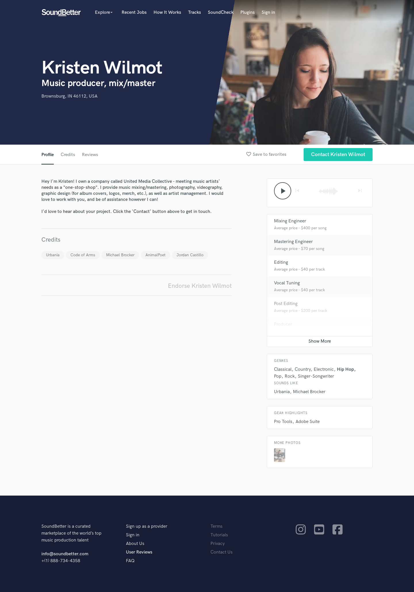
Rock (290, 376)
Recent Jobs (134, 12)
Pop (277, 376)
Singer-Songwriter (316, 376)
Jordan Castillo (190, 255)
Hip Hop (345, 369)
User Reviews (139, 552)
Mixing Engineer (290, 221)
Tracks (194, 12)
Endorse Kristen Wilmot (200, 286)
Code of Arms (82, 255)
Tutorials (219, 535)
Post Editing (286, 303)
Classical (283, 369)
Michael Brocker (120, 255)
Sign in (268, 12)
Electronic (324, 369)
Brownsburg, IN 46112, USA (69, 96)
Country (302, 369)
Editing (281, 262)
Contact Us (221, 552)
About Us (135, 543)
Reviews (90, 155)
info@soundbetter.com (64, 554)
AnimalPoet (155, 255)
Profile (47, 155)
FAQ (130, 561)
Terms (216, 526)
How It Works (167, 12)
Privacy (217, 543)
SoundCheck (220, 12)
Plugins (247, 12)
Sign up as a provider (146, 526)
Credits (68, 155)
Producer (283, 324)
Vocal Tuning (287, 283)
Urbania (53, 255)
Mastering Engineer (293, 241)
